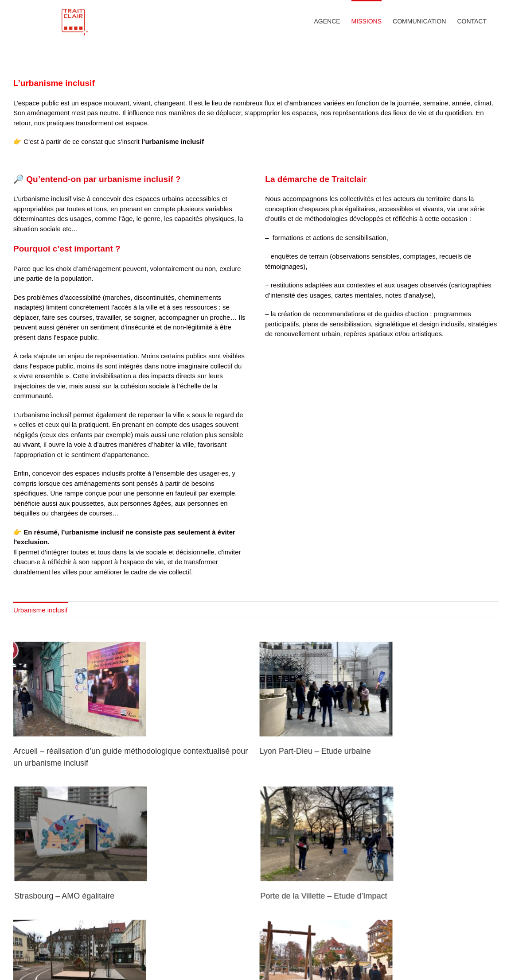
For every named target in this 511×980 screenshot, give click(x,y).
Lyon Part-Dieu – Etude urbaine (307, 796)
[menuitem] (40, 654)
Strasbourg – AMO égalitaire (82, 930)
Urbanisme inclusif (40, 655)
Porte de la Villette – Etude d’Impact (332, 930)
